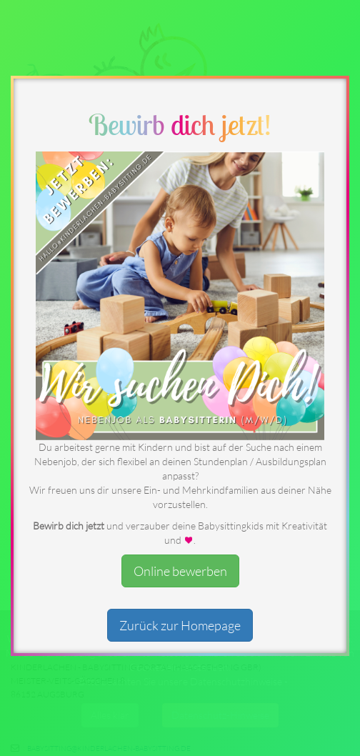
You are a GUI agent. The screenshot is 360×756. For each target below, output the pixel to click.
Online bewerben (180, 571)
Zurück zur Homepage (180, 625)
